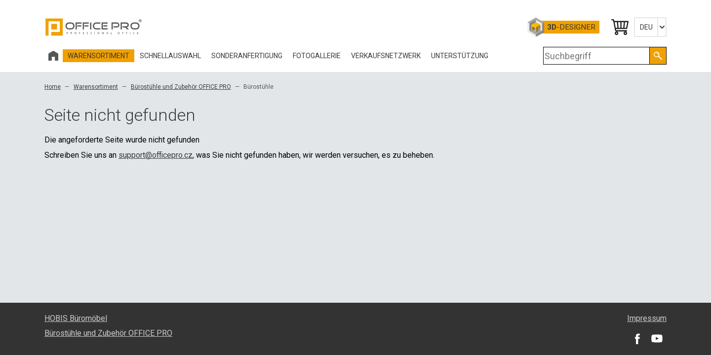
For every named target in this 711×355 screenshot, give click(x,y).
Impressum (647, 318)
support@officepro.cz (155, 155)
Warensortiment (96, 86)
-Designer (571, 27)
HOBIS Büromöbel (75, 318)
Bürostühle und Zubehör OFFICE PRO (181, 86)
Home (52, 86)
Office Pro (93, 27)
